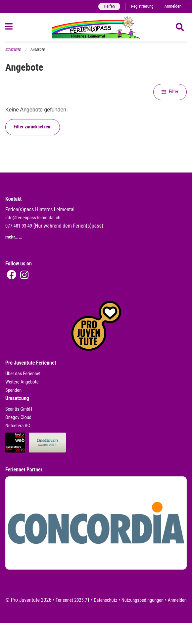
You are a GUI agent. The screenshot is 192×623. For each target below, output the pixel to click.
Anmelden (173, 6)
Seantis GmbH (18, 409)
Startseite (13, 49)
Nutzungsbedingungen (142, 600)
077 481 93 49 (18, 226)
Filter (170, 92)
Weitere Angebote (22, 382)
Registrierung (142, 6)
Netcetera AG (17, 426)
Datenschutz (105, 600)
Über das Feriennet (22, 374)
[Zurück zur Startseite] (96, 27)
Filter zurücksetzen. (33, 127)
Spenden (13, 390)
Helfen (109, 6)
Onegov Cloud (18, 417)
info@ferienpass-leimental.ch (32, 218)
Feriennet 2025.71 (73, 600)
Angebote (38, 49)
